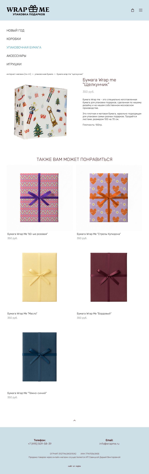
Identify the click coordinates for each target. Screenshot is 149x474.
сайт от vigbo (74, 466)
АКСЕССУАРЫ (16, 56)
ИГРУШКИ (14, 64)
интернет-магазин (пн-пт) (19, 74)
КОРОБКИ (14, 39)
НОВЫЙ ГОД (15, 30)
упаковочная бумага (44, 74)
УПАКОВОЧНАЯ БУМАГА (24, 47)
